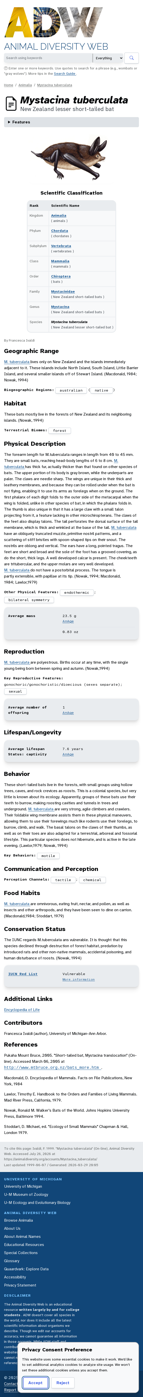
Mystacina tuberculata (54, 85)
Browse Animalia (18, 1220)
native (101, 390)
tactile (63, 880)
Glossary (11, 1260)
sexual (15, 691)
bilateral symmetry (29, 600)
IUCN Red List (23, 974)
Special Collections (21, 1252)
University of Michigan (23, 1186)
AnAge (68, 621)
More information (79, 979)
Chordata (59, 230)
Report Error (15, 1389)
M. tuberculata (17, 361)
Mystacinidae (63, 291)
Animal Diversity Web (56, 46)
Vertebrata (61, 246)
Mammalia (60, 261)
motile (48, 855)
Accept (35, 1382)
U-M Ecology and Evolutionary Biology (37, 1202)
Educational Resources (24, 1244)
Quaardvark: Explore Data (26, 1269)
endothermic (76, 592)
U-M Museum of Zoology (26, 1194)
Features (21, 122)
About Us (12, 1228)
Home (8, 85)
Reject (62, 1382)
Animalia (25, 85)
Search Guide (65, 73)
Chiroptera (61, 276)
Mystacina (60, 306)
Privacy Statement (20, 1285)
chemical (92, 880)
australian (71, 390)
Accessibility (15, 1277)
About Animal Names (22, 1236)
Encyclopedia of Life (22, 1009)
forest (60, 430)
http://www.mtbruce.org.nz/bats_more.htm (52, 1067)
